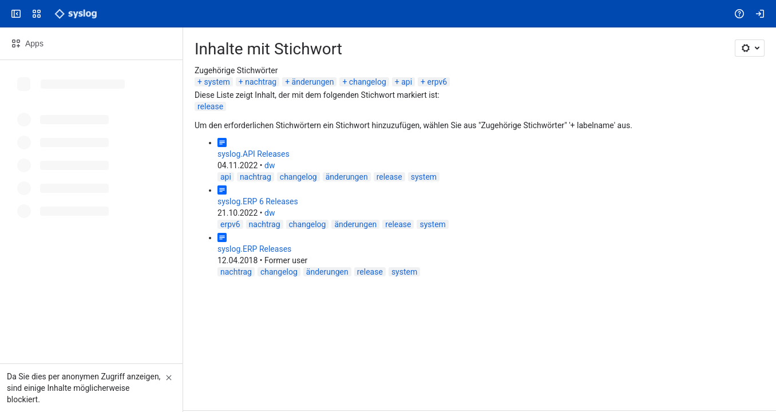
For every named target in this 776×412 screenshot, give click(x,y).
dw (269, 165)
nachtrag (260, 81)
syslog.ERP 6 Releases (257, 201)
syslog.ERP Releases (254, 248)
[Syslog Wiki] (75, 14)
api (406, 81)
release (210, 106)
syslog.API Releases (253, 154)
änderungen (313, 81)
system (216, 81)
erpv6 (437, 81)
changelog (367, 81)
